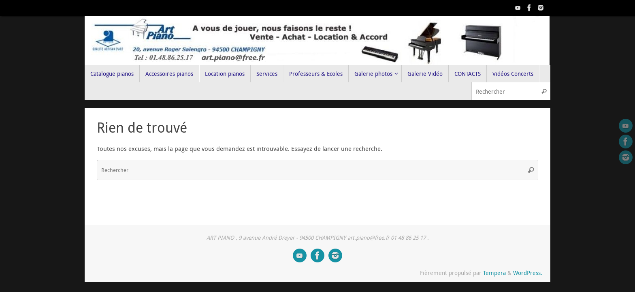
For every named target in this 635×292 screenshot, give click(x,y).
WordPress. (527, 273)
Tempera (494, 273)
